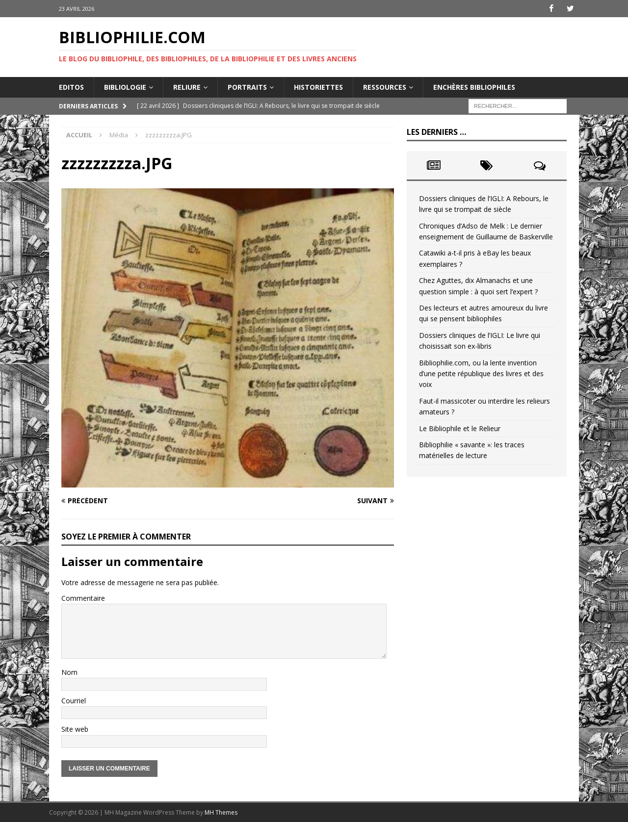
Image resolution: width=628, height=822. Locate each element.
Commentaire (83, 598)
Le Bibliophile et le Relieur (459, 428)
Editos (71, 86)
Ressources (384, 86)
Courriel (73, 700)
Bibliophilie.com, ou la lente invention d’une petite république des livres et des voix (481, 373)
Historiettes (318, 86)
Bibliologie (125, 86)
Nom (69, 671)
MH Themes (221, 812)
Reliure (187, 86)
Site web (74, 729)
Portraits (247, 86)
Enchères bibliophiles (474, 86)
